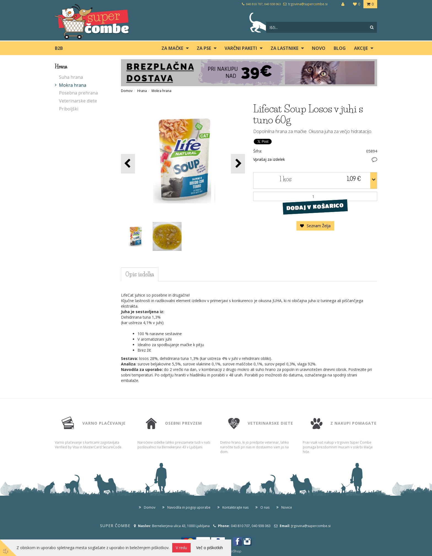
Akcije (361, 48)
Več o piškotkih (209, 547)
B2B (59, 48)
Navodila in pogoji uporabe (188, 507)
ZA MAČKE (172, 48)
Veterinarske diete (78, 101)
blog (340, 48)
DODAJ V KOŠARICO (315, 206)
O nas (264, 507)
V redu (181, 547)
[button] (238, 163)
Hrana (142, 90)
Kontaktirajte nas (235, 507)
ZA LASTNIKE (284, 48)
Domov (127, 90)
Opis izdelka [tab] (139, 274)
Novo (318, 48)
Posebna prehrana (78, 93)
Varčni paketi (241, 48)
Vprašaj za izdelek (269, 159)
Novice (286, 507)
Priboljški (68, 109)
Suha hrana (71, 77)
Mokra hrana (72, 85)
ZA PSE (204, 48)
